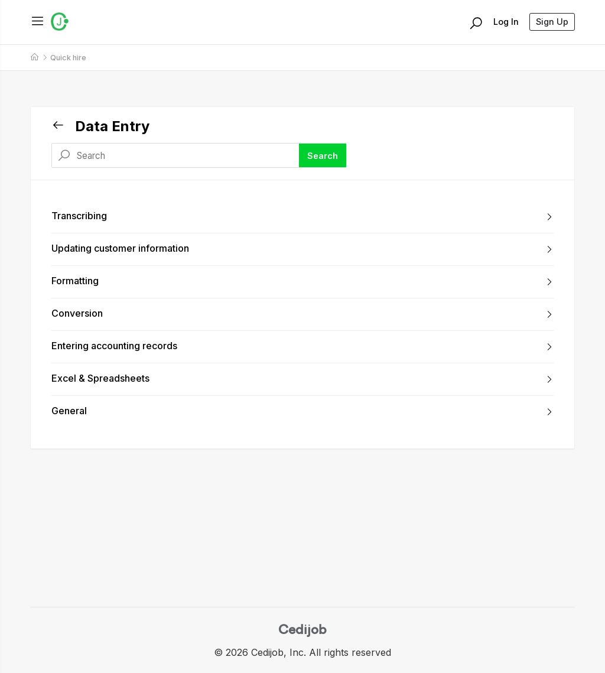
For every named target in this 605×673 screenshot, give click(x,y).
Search (322, 156)
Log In (506, 22)
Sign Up (552, 22)
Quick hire (68, 57)
